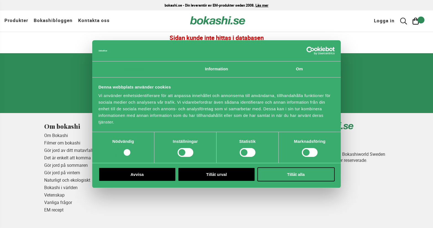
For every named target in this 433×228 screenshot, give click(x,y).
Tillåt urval (216, 174)
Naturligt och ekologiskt (67, 180)
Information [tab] (216, 68)
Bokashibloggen (53, 20)
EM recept (54, 210)
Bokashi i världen (61, 187)
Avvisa (137, 174)
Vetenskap (54, 195)
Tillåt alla (296, 174)
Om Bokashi (56, 135)
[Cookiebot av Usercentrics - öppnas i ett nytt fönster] (310, 51)
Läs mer (261, 5)
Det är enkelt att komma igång (73, 158)
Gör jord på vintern (62, 173)
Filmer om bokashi (62, 143)
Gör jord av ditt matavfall (68, 150)
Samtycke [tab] (134, 68)
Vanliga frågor (58, 202)
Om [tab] (299, 68)
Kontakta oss (94, 20)
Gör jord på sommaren (66, 165)
